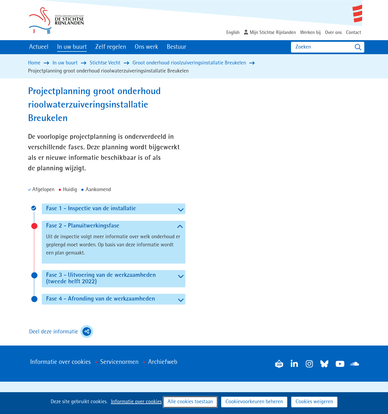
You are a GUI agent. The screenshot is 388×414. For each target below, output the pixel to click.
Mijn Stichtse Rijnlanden (273, 32)
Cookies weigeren (314, 402)
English (233, 32)
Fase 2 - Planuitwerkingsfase (95, 226)
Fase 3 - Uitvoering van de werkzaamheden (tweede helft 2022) (101, 278)
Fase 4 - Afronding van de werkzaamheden (114, 299)
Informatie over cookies (136, 402)
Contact (353, 32)
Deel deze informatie (61, 331)
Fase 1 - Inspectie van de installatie (105, 208)
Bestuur (176, 47)
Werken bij (310, 32)
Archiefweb (162, 362)
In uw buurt (72, 47)
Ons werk (146, 47)
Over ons (333, 32)
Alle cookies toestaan (190, 402)
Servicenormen (119, 362)
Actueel (38, 47)
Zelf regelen (110, 47)
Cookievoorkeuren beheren (254, 402)
